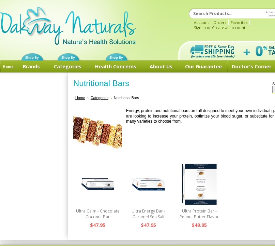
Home (8, 66)
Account (201, 22)
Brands (31, 66)
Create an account (228, 27)
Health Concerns (115, 66)
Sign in (200, 27)
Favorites (239, 22)
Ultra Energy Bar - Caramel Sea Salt (148, 214)
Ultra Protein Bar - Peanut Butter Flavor (199, 214)
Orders (219, 22)
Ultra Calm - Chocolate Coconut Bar (98, 214)
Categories (67, 66)
